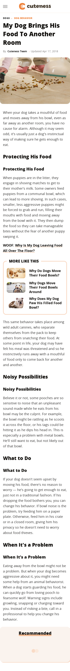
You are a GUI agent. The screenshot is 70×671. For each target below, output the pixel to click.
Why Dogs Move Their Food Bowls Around (43, 287)
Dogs (6, 18)
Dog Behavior (23, 18)
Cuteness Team (17, 51)
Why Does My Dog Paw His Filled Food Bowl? (45, 303)
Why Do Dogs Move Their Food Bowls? (45, 272)
